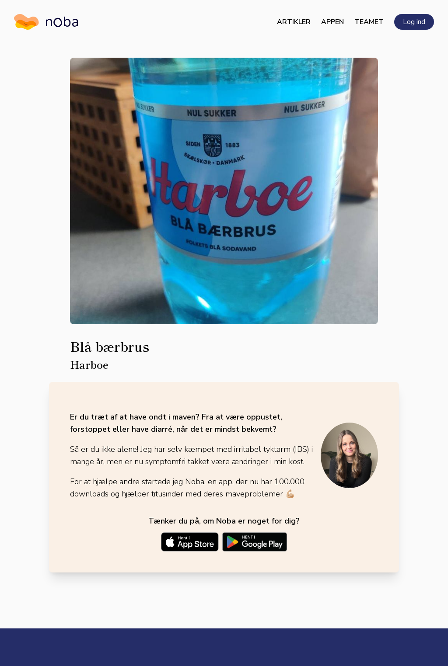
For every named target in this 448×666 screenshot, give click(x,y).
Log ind (414, 22)
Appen (332, 22)
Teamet (369, 22)
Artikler (294, 22)
